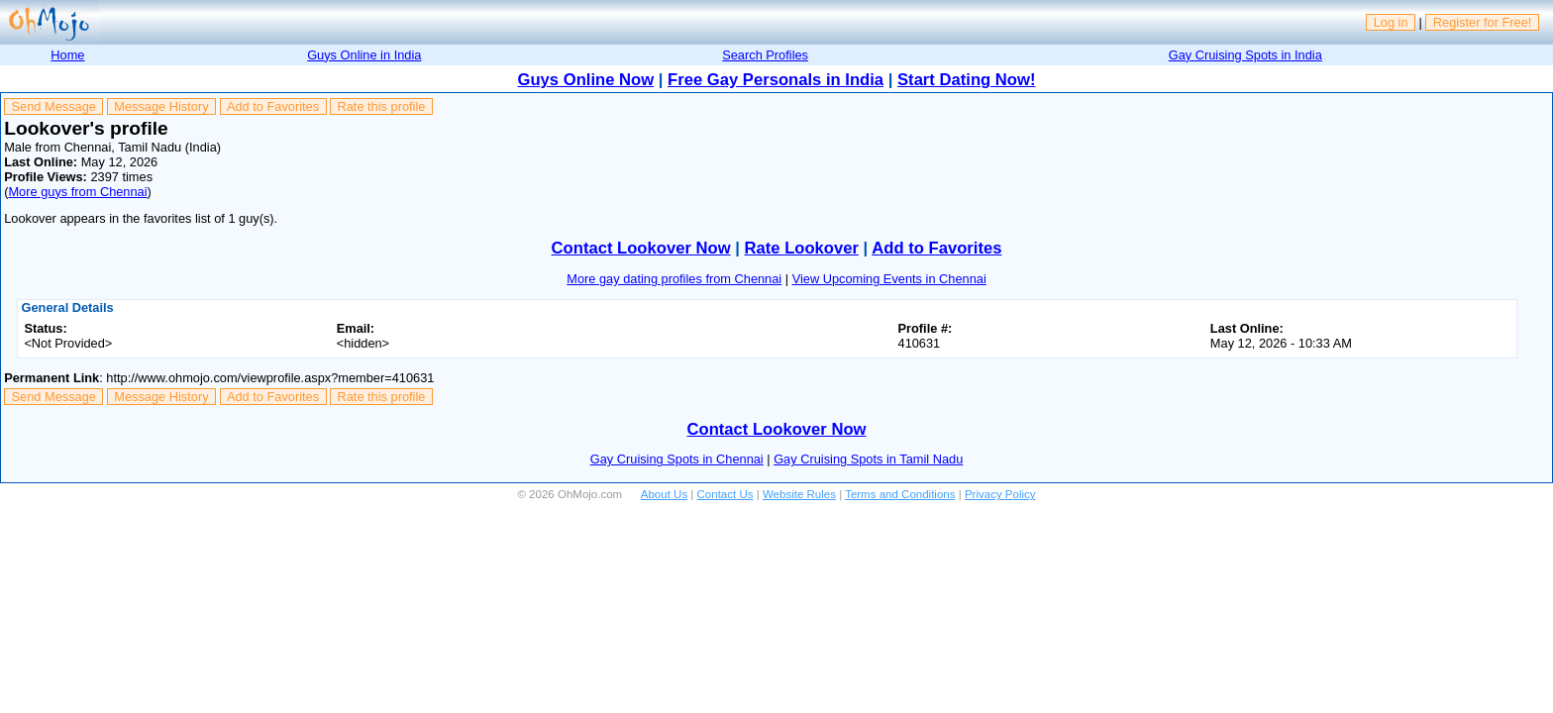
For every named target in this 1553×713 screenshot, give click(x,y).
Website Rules (799, 494)
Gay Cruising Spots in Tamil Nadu (868, 459)
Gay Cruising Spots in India (1245, 55)
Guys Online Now (586, 79)
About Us (664, 494)
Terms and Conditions (900, 494)
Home (67, 55)
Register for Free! (1482, 22)
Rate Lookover (802, 248)
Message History (161, 106)
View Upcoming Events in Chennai (889, 278)
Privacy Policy (1000, 494)
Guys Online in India (364, 55)
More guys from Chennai (77, 191)
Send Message (54, 106)
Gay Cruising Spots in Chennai (677, 459)
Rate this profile (381, 106)
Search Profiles (765, 55)
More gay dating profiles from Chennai (674, 278)
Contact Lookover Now (641, 248)
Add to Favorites (273, 106)
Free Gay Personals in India (775, 79)
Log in (1391, 22)
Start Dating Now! (966, 79)
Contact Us (725, 494)
